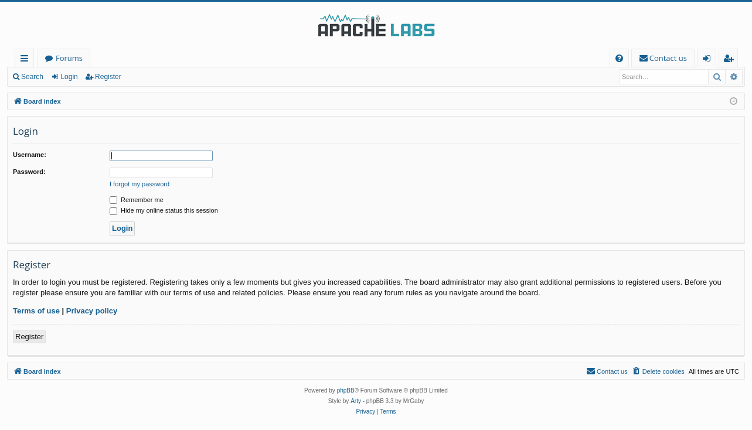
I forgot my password (139, 183)
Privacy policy (91, 310)
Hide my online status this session (164, 210)
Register (108, 77)
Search (32, 77)
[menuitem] (619, 58)
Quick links (26, 60)
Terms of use (36, 310)
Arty (356, 401)
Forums (69, 58)
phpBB (346, 390)
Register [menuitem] (730, 60)
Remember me (137, 199)
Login (68, 77)
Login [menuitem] (709, 60)
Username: (29, 154)
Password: (29, 171)
